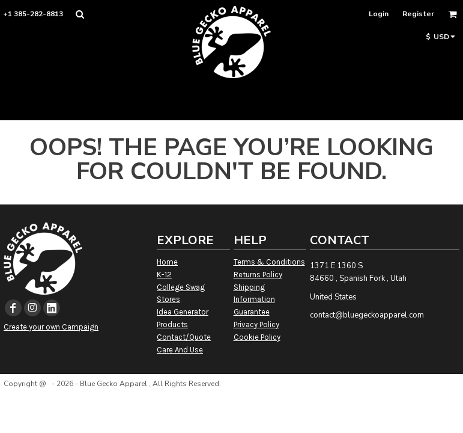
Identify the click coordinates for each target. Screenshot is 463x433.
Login (379, 14)
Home (167, 261)
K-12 (164, 274)
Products (172, 324)
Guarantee (252, 311)
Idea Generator (182, 311)
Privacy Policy (256, 324)
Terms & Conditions (269, 261)
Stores (168, 299)
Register (418, 14)
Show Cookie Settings (232, 399)
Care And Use (180, 349)
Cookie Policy (257, 337)
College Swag (181, 287)
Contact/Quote (184, 337)
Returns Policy (258, 274)
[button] (79, 14)
